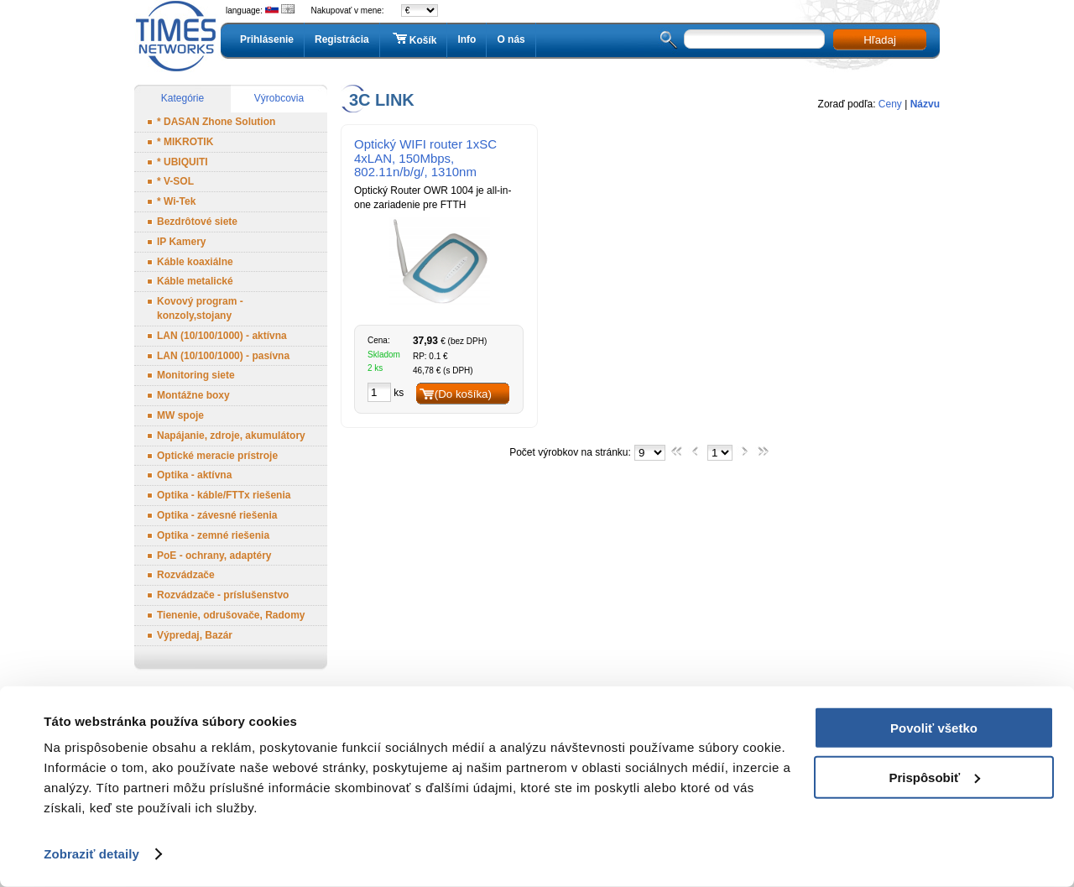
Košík (413, 39)
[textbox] (754, 39)
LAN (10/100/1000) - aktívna (222, 336)
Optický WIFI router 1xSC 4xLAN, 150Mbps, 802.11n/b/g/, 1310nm (425, 158)
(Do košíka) (463, 394)
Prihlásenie (267, 39)
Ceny (890, 104)
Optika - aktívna (194, 475)
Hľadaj (879, 40)
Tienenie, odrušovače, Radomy (231, 615)
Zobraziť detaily (91, 854)
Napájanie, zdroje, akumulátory (231, 435)
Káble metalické (195, 281)
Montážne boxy (193, 395)
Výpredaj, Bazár (194, 635)
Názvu (925, 104)
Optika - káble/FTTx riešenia (223, 495)
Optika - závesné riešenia (217, 515)
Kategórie (182, 98)
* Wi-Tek (176, 201)
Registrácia (342, 39)
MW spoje (180, 415)
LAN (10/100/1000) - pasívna (223, 356)
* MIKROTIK (185, 142)
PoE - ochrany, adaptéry (214, 555)
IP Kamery (181, 242)
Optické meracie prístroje (217, 456)
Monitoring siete (196, 375)
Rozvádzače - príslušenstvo (223, 595)
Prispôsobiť (934, 777)
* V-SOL (175, 181)
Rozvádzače (186, 575)
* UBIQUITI (182, 162)
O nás (510, 39)
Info (466, 39)
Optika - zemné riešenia (213, 535)
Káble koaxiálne (195, 262)
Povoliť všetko (934, 728)
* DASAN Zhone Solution (216, 122)
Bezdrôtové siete (197, 221)
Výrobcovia (279, 98)
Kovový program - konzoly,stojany (200, 308)
